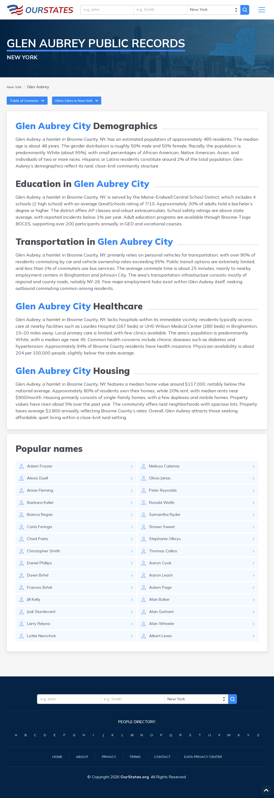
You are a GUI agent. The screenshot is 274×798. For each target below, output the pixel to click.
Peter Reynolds (165, 499)
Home (50, 756)
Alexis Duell (39, 486)
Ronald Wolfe (163, 511)
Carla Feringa (40, 537)
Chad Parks (39, 550)
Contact (163, 756)
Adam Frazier (40, 473)
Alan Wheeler (163, 639)
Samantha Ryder (166, 524)
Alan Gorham (162, 627)
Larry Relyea (40, 639)
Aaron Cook (161, 575)
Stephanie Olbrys (167, 550)
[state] (212, 11)
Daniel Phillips (42, 575)
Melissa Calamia (165, 473)
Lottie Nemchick (44, 652)
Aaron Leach (162, 588)
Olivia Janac (161, 486)
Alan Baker (160, 614)
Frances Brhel (41, 601)
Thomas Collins (165, 563)
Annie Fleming (42, 499)
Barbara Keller (41, 511)
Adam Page (161, 601)
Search (244, 11)
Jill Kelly (35, 614)
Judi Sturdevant (42, 627)
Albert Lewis (162, 652)
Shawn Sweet (163, 537)
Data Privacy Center (207, 756)
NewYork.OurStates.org (40, 11)
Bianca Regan (41, 524)
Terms (133, 756)
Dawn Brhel (39, 588)
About (77, 756)
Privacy (105, 756)
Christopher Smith (46, 563)
